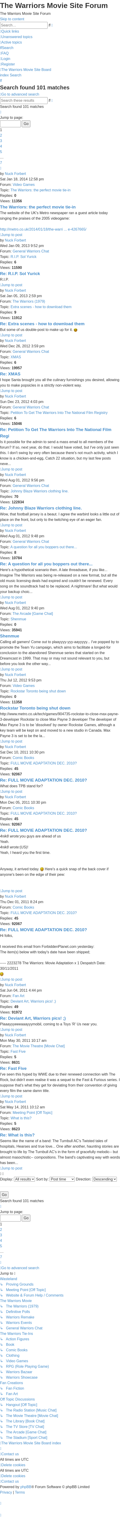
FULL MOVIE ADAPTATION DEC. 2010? (44, 763)
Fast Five (18, 1051)
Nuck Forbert (15, 174)
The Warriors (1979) (29, 301)
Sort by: (55, 1179)
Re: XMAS (10, 374)
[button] (0, 112)
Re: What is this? (17, 1135)
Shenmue (18, 619)
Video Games (24, 185)
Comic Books (23, 758)
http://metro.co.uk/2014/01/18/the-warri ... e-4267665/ (43, 229)
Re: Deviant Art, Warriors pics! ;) (33, 1018)
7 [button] (1, 163)
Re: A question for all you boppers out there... (46, 563)
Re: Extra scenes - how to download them (42, 323)
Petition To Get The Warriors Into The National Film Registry (59, 413)
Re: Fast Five (13, 1068)
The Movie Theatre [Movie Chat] (39, 1046)
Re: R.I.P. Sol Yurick (20, 273)
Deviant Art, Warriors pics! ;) (33, 1001)
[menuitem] (16, 37)
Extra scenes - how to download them (41, 307)
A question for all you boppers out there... (43, 547)
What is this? (21, 1118)
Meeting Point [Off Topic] (32, 1113)
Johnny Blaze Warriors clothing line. (40, 491)
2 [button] (1, 135)
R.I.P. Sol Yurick (23, 257)
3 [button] (1, 141)
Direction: (96, 1179)
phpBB (25, 1487)
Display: (17, 1179)
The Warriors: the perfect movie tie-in (41, 190)
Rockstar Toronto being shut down (38, 691)
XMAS (16, 357)
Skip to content (12, 19)
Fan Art (18, 996)
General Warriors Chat (31, 251)
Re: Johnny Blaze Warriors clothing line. (41, 508)
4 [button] (1, 146)
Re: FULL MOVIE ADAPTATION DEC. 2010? (43, 780)
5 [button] (1, 152)
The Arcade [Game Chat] (33, 614)
